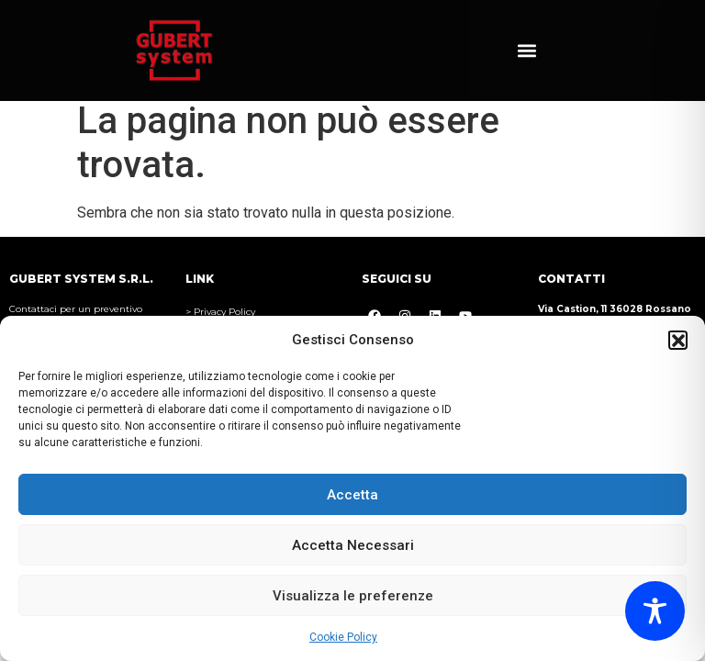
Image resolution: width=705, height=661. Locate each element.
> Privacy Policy (220, 312)
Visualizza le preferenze (353, 596)
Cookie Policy (343, 637)
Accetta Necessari (353, 545)
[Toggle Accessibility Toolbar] (655, 611)
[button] (677, 339)
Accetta (352, 495)
